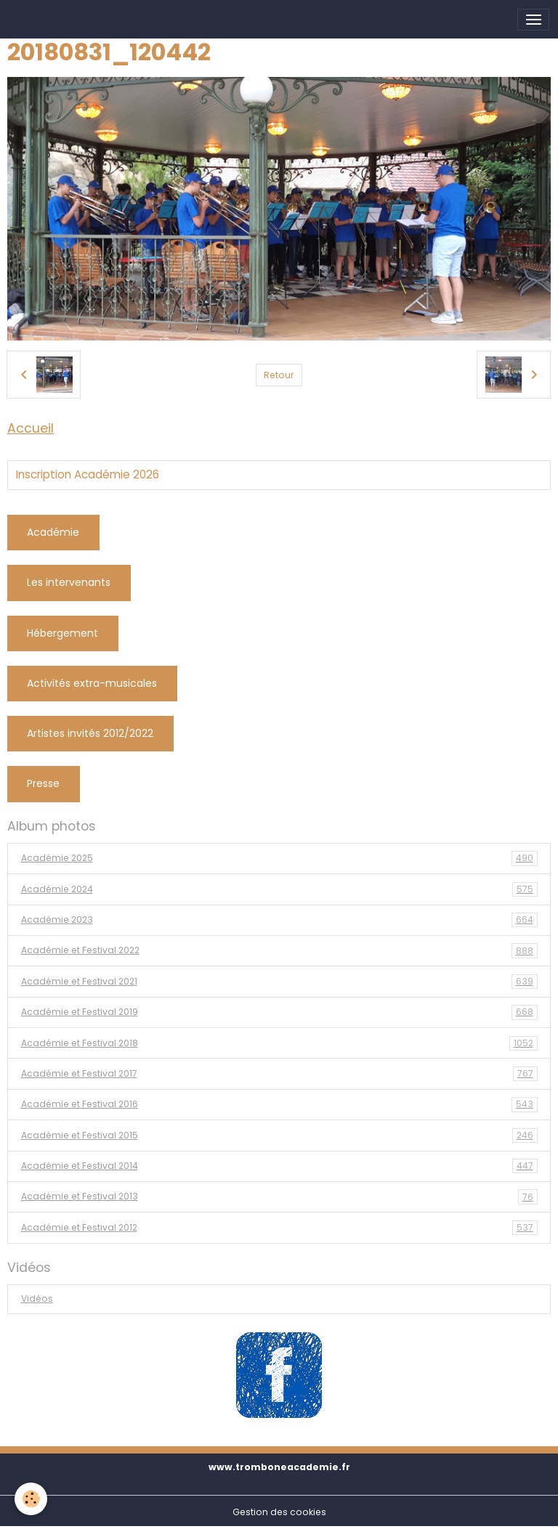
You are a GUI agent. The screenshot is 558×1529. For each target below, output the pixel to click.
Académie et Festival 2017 (279, 1074)
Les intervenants (68, 582)
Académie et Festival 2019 (279, 1012)
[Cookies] (31, 1499)
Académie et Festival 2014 (279, 1166)
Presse (43, 783)
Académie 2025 (279, 858)
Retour (279, 375)
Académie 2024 (279, 889)
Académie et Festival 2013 (279, 1196)
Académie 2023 (279, 920)
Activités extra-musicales (92, 683)
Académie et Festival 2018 (279, 1043)
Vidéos (37, 1298)
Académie (53, 532)
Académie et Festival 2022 (279, 950)
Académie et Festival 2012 (279, 1227)
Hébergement (62, 633)
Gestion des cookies (279, 1512)
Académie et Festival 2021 (279, 981)
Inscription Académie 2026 (87, 474)
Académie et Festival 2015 (279, 1135)
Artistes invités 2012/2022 (90, 733)
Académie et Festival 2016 (279, 1104)
